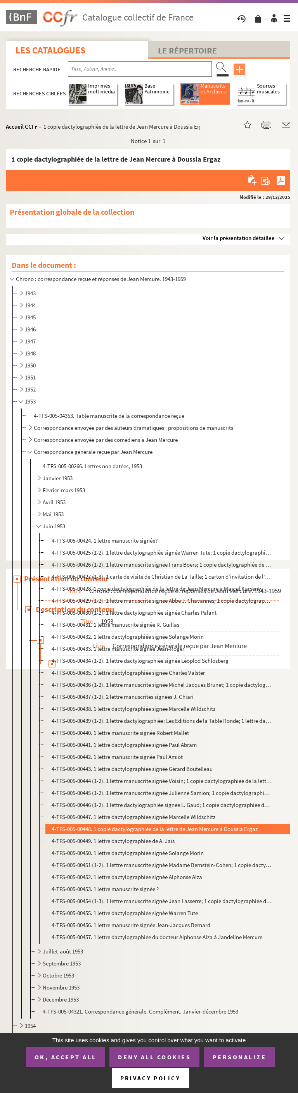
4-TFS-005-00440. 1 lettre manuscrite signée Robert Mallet (120, 732)
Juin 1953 (54, 526)
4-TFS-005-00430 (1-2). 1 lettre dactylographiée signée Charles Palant (134, 612)
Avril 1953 (54, 502)
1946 (30, 329)
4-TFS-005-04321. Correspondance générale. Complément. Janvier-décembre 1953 (140, 1011)
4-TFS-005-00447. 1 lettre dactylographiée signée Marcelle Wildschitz (133, 817)
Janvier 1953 (58, 478)
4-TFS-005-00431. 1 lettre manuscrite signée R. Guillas (115, 624)
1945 (30, 317)
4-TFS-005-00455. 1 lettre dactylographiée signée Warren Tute (125, 913)
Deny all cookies (154, 1057)
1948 (30, 353)
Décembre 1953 (61, 999)
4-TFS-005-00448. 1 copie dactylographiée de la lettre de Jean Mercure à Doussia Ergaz (155, 829)
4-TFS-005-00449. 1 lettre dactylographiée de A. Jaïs (113, 841)
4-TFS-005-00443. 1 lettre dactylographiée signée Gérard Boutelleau (132, 768)
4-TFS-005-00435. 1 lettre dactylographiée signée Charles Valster (128, 672)
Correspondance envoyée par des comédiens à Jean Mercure (106, 439)
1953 (30, 401)
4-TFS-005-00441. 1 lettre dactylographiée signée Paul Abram (124, 744)
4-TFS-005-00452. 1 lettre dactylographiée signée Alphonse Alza (127, 877)
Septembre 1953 (62, 963)
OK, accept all (66, 1057)
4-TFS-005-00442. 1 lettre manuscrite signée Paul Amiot (117, 756)
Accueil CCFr (21, 126)
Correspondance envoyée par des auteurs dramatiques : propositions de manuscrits (133, 427)
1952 (30, 389)
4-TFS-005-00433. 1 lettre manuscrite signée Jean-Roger (118, 648)
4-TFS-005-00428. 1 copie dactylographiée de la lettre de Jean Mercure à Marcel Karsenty (157, 588)
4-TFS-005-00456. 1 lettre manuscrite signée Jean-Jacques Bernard (131, 925)
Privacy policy (150, 1078)
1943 (30, 293)
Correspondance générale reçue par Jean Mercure (93, 451)
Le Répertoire (187, 50)
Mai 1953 (53, 514)
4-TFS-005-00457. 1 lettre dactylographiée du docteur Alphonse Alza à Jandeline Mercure (157, 937)
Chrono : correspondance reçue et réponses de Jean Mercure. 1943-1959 (101, 279)
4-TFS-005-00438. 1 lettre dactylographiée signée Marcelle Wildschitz (133, 708)
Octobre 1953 (58, 975)
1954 (30, 1025)
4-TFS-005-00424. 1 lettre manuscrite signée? (105, 540)
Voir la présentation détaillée (239, 237)
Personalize (240, 1057)
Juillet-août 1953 (63, 951)
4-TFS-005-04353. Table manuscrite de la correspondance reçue (109, 415)
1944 (30, 305)
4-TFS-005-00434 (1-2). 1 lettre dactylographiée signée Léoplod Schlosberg (140, 660)
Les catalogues (50, 50)
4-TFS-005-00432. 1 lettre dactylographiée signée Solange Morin (128, 636)
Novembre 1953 (61, 987)
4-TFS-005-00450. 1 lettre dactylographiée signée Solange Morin (128, 853)
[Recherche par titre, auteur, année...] (140, 69)
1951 (30, 377)
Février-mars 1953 (64, 490)
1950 (30, 365)
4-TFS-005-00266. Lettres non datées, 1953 (92, 466)
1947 (30, 341)
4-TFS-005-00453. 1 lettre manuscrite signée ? (105, 889)
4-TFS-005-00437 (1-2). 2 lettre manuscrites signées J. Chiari (123, 696)
